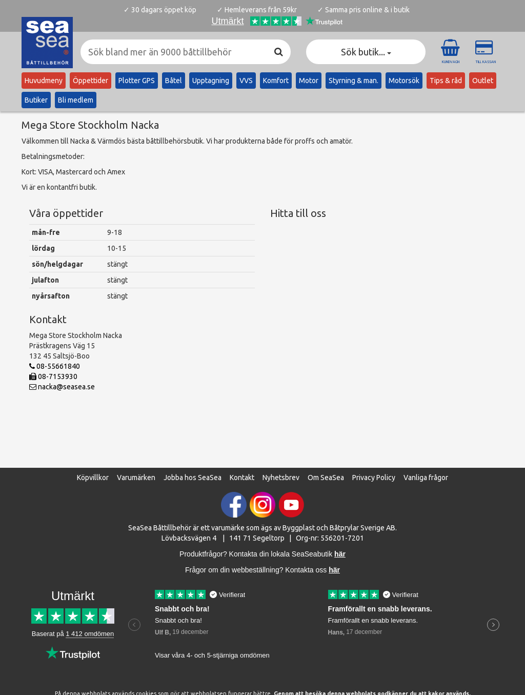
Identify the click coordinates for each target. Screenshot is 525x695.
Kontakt (242, 477)
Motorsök (404, 80)
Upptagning (210, 80)
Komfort (276, 80)
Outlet (482, 80)
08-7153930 (53, 376)
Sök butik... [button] (366, 52)
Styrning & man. (353, 80)
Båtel (173, 80)
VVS (246, 80)
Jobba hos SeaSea (192, 477)
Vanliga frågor (425, 477)
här (334, 570)
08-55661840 (54, 366)
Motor (308, 80)
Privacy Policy (373, 477)
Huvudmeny (44, 80)
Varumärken (136, 477)
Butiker (36, 100)
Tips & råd (446, 80)
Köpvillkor (93, 477)
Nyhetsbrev (280, 477)
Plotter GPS (136, 80)
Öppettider (90, 80)
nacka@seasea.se (62, 387)
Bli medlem (75, 100)
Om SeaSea (326, 477)
